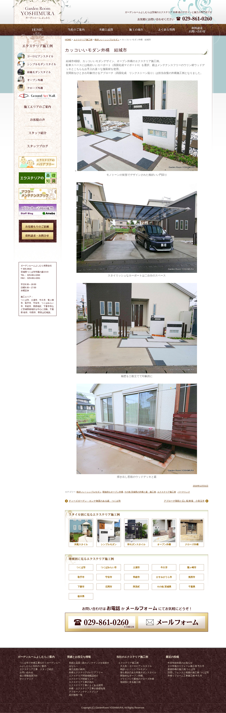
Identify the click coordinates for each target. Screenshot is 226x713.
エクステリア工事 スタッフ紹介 (36, 669)
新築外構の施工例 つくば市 (181, 669)
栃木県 (81, 596)
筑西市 (191, 577)
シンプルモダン (108, 533)
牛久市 (164, 567)
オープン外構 (164, 533)
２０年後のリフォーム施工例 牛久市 (186, 666)
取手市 (81, 577)
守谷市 (108, 577)
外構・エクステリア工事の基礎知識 (87, 688)
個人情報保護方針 (29, 675)
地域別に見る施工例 (130, 682)
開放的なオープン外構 (112, 492)
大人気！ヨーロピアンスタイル (136, 666)
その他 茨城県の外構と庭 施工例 (140, 492)
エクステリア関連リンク (81, 679)
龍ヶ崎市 (191, 567)
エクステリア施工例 (83, 39)
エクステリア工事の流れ (81, 682)
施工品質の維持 (77, 669)
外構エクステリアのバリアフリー (86, 672)
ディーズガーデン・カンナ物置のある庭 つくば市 (95, 501)
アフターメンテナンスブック (83, 691)
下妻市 (81, 586)
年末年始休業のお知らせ (180, 663)
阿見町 (136, 586)
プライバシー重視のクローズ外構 (137, 679)
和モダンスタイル (136, 533)
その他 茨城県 (164, 586)
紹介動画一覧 (75, 695)
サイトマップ (26, 679)
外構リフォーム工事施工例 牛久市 (185, 675)
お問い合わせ (26, 672)
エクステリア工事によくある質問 (86, 685)
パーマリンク (184, 492)
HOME (68, 39)
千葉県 (191, 586)
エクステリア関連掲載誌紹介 (83, 675)
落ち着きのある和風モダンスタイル (138, 672)
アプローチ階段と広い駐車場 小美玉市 (184, 501)
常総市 (136, 577)
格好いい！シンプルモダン (107, 39)
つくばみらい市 (109, 567)
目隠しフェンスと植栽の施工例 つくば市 (188, 672)
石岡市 (108, 586)
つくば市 (81, 567)
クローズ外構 (191, 533)
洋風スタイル (81, 533)
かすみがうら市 (164, 577)
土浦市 (136, 567)
